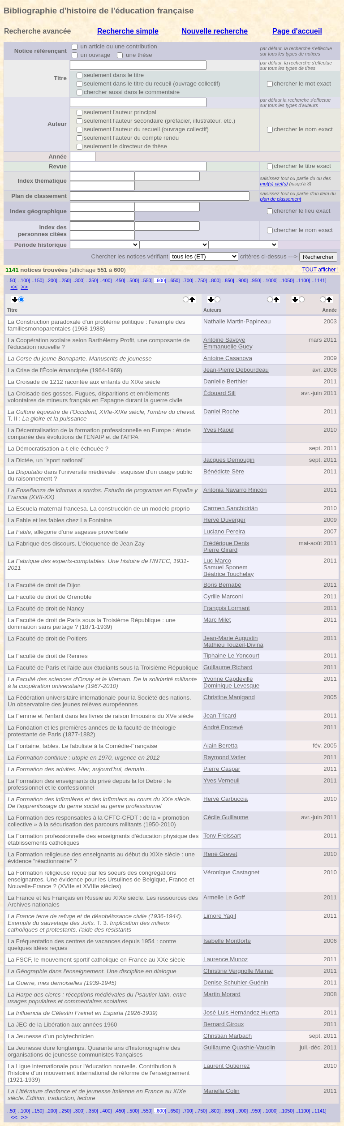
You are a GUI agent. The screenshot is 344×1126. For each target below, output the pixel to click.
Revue (58, 166)
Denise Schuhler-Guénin (235, 982)
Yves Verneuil (221, 780)
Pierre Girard (220, 549)
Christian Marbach (227, 1035)
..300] (79, 280)
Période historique (40, 244)
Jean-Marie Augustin (230, 638)
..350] (92, 280)
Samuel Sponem (225, 567)
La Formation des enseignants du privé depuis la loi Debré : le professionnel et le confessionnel (90, 784)
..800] (215, 280)
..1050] (287, 280)
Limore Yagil (219, 915)
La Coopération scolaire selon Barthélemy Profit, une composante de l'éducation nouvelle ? (99, 343)
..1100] (303, 280)
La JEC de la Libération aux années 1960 (62, 1024)
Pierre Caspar (221, 768)
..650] (174, 280)
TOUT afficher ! (320, 269)
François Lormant (226, 608)
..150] (38, 280)
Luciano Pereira (224, 531)
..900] (242, 280)
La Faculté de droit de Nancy (46, 608)
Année (57, 156)
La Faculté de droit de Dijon (44, 585)
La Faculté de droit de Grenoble (49, 596)
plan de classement (280, 199)
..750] (201, 280)
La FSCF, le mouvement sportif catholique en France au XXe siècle (96, 959)
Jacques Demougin (228, 459)
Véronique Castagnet (231, 872)
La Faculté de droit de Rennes (48, 656)
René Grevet (220, 854)
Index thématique (42, 180)
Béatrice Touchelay (228, 574)
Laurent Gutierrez (226, 1065)
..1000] (270, 280)
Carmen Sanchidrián (230, 508)
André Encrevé (223, 727)
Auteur (57, 123)
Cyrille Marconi (223, 596)
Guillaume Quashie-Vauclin (239, 1047)
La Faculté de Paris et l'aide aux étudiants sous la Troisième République (103, 667)
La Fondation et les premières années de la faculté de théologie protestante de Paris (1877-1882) (92, 731)
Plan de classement (39, 196)
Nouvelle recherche (214, 31)
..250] (65, 280)
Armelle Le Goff (224, 897)
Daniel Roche (221, 411)
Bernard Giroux (223, 1024)
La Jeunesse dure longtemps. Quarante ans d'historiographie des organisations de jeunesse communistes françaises (94, 1051)
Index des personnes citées (42, 230)
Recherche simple (128, 31)
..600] (160, 280)
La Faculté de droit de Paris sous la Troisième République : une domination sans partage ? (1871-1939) (92, 623)
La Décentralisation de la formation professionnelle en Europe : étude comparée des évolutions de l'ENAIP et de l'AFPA (99, 433)
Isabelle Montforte (227, 940)
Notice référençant (40, 50)
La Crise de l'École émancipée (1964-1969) (65, 370)
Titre (60, 78)
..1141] (319, 280)
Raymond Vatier (224, 757)
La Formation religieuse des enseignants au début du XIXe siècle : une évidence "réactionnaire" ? (101, 857)
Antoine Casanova (227, 358)
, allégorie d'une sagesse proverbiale (68, 532)
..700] (187, 280)
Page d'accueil (297, 31)
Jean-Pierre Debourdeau (236, 369)
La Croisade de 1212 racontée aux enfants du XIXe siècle (84, 381)
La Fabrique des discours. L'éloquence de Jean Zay (76, 543)
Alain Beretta (220, 745)
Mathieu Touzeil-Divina (233, 644)
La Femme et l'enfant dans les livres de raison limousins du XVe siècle (101, 716)
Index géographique (38, 211)
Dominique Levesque (231, 685)
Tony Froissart (222, 835)
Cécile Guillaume (226, 817)
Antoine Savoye (224, 339)
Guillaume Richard (228, 667)
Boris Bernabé (222, 584)
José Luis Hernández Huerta (241, 1012)
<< (13, 287)
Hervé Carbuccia (225, 798)
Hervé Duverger (224, 519)
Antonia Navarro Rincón (235, 489)
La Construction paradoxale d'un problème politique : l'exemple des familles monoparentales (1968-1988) (96, 325)
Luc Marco (217, 560)
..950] (255, 280)
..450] (119, 280)
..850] (228, 280)
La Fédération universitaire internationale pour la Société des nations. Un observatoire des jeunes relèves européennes (99, 701)
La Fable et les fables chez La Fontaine (60, 520)
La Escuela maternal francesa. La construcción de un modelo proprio (99, 508)
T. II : (102, 415)
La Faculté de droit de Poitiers (47, 638)
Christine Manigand (229, 697)
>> (24, 287)
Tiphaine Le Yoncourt (231, 655)
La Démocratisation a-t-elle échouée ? (58, 448)
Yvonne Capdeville (228, 678)
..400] (106, 280)
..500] (133, 280)
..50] (12, 280)
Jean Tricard (219, 715)
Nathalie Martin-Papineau (237, 321)
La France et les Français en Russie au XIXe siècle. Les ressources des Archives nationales (103, 901)
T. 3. (95, 923)
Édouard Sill (219, 393)
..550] (147, 280)
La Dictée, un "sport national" (46, 460)
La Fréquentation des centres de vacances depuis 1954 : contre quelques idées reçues (92, 944)
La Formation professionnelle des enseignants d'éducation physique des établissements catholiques (103, 839)
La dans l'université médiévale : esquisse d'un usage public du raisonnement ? (100, 475)
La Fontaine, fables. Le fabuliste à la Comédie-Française (82, 746)
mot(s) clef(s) (274, 183)
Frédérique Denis (226, 543)
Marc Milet (217, 619)
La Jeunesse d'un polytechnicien (51, 1036)
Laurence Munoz (225, 959)
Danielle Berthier (225, 381)
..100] (24, 280)
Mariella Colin (221, 1090)
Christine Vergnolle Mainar (238, 970)
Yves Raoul (218, 429)
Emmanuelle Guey (228, 346)
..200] (51, 280)
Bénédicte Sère (223, 471)
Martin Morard (222, 994)
